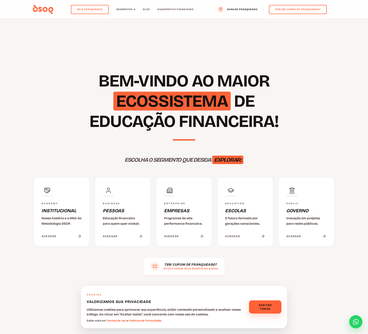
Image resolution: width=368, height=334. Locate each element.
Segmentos (125, 9)
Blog (146, 9)
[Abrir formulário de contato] (355, 321)
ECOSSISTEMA (172, 101)
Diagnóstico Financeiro (175, 9)
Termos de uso (116, 320)
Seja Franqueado (90, 9)
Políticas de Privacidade (145, 320)
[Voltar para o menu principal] (43, 9)
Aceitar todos (265, 306)
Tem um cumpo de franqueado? (298, 9)
